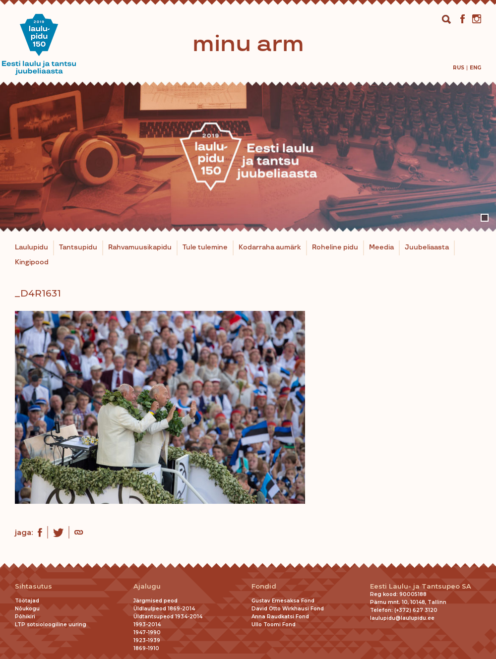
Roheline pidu (335, 247)
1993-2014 (147, 624)
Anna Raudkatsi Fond (280, 616)
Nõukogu (27, 608)
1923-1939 (146, 640)
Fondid (263, 586)
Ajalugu (147, 586)
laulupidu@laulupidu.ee (402, 618)
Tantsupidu (78, 247)
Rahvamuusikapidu (140, 247)
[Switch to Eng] (475, 67)
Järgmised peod (155, 601)
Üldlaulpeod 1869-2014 (164, 608)
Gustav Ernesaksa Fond (282, 601)
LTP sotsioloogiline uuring (50, 624)
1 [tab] (485, 218)
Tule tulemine (205, 247)
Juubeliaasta (427, 247)
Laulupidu (31, 247)
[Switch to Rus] (458, 67)
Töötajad (27, 601)
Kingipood (32, 262)
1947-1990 (147, 632)
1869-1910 (146, 648)
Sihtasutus (33, 586)
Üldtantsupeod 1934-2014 (167, 616)
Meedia (381, 247)
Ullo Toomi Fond (273, 624)
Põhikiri (25, 616)
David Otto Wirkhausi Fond (287, 608)
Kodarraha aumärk (270, 247)
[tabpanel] (248, 157)
